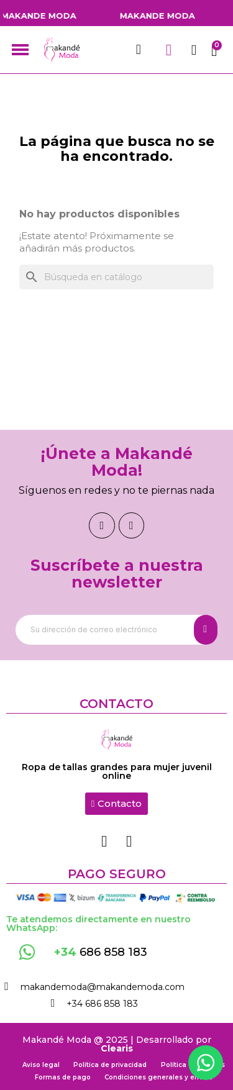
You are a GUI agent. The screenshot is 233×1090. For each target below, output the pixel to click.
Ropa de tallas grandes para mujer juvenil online (117, 771)
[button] (116, 804)
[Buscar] (116, 277)
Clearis (117, 1048)
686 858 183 (100, 952)
